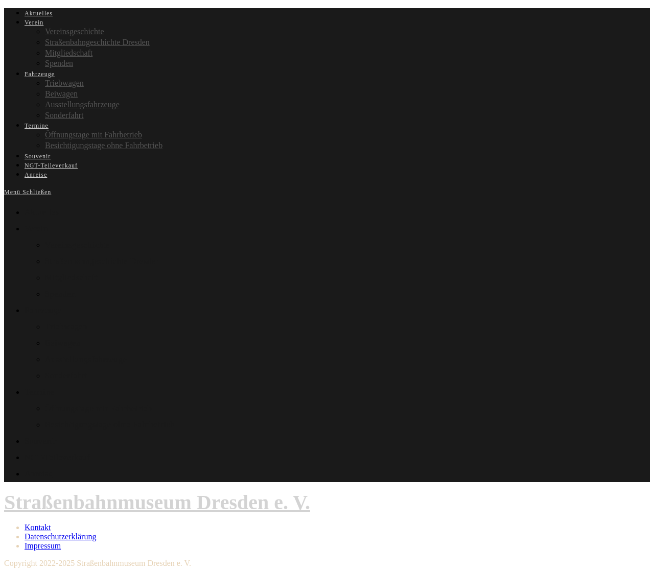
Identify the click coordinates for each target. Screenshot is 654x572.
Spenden (60, 294)
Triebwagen (66, 326)
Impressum (43, 545)
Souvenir (41, 441)
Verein (36, 228)
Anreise (39, 473)
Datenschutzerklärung (60, 536)
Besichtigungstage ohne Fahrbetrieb (110, 424)
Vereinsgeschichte (77, 245)
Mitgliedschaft (71, 277)
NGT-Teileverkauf (57, 457)
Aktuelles (42, 212)
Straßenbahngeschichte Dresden (102, 261)
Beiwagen (63, 343)
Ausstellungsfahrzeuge (86, 359)
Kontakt (38, 527)
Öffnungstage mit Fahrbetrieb (98, 408)
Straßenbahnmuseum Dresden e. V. (157, 502)
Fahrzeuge (43, 310)
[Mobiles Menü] (27, 192)
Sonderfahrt (66, 375)
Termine (39, 392)
